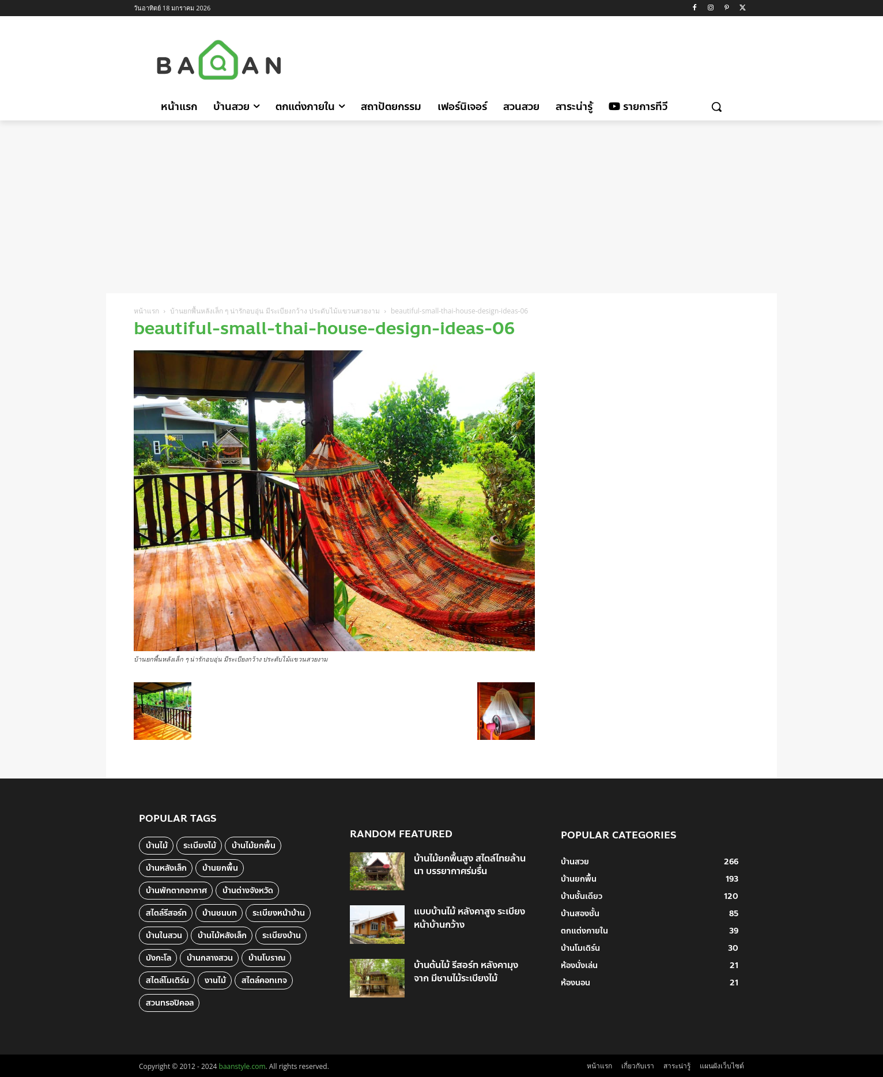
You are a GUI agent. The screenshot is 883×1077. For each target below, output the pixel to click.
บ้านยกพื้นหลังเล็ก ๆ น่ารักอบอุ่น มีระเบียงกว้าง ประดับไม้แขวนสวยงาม (274, 311)
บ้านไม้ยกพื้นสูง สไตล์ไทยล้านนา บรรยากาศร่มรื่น (470, 864)
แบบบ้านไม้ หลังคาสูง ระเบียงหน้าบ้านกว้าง (469, 917)
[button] (716, 106)
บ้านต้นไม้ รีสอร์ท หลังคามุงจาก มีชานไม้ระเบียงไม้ (466, 971)
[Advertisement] (539, 58)
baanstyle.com (242, 1066)
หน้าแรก (146, 311)
